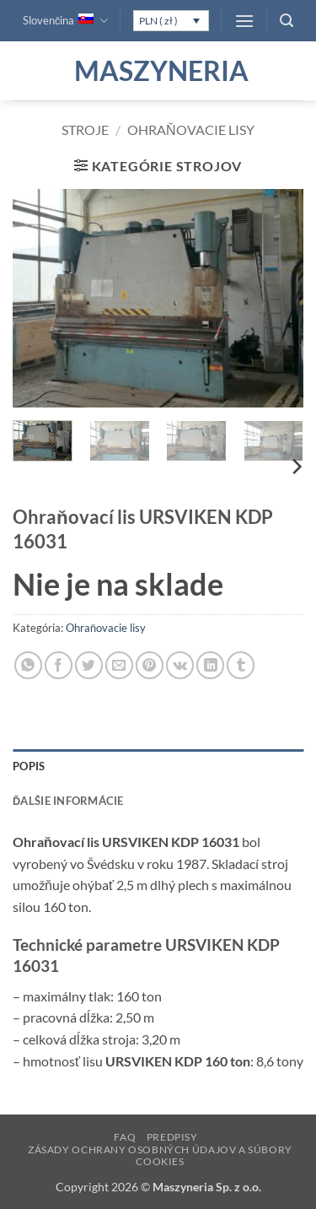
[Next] (296, 467)
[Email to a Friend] (119, 665)
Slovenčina (65, 21)
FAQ (125, 1137)
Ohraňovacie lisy (190, 129)
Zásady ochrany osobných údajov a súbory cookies (160, 1156)
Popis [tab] (29, 766)
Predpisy (172, 1137)
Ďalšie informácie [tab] (68, 800)
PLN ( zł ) (158, 20)
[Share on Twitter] (89, 665)
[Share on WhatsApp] (28, 665)
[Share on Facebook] (58, 665)
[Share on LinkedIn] (210, 665)
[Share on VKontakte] (180, 665)
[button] (244, 20)
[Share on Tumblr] (240, 665)
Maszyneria (158, 70)
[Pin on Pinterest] (149, 665)
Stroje (85, 129)
